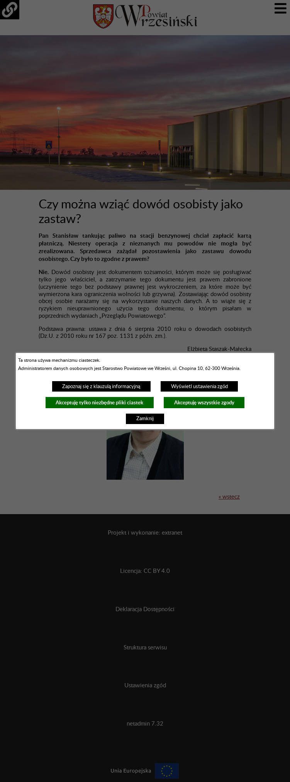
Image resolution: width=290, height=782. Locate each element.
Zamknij (145, 418)
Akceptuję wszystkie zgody (204, 402)
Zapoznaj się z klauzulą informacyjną (101, 386)
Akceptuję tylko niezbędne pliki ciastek (99, 402)
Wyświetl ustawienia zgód (199, 386)
